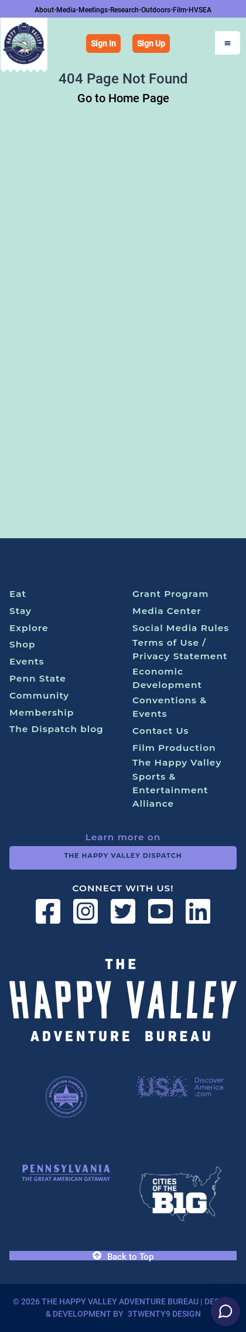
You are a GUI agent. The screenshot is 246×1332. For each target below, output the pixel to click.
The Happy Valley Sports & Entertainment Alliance (176, 782)
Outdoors (155, 10)
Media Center (166, 610)
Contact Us (160, 730)
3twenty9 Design (164, 1313)
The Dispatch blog (56, 728)
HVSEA (200, 10)
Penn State (37, 678)
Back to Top (123, 1256)
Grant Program (170, 593)
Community (39, 695)
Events (26, 661)
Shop (22, 644)
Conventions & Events (169, 706)
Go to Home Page (123, 98)
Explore (29, 627)
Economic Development (167, 678)
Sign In (103, 43)
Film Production (174, 747)
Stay (20, 610)
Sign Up (151, 43)
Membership (41, 712)
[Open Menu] (227, 43)
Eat (17, 593)
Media (66, 10)
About (44, 10)
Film (179, 10)
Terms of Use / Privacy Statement (179, 649)
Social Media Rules (180, 627)
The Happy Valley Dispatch (123, 855)
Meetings (93, 10)
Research (124, 10)
